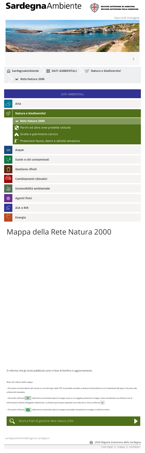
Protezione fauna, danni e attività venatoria (47, 141)
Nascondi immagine (126, 18)
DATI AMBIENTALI (61, 71)
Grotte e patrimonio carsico (36, 134)
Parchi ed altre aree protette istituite (42, 127)
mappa (121, 446)
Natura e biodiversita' (103, 71)
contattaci (134, 446)
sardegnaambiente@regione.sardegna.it (27, 438)
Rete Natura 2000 (29, 79)
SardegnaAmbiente (23, 71)
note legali (107, 446)
